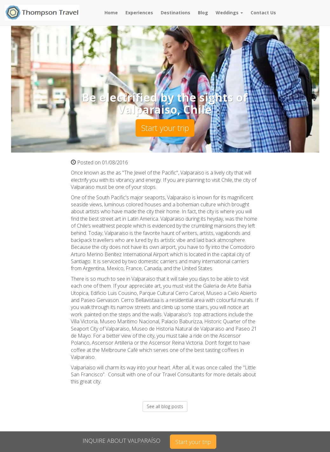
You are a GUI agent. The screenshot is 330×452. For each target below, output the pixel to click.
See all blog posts (165, 406)
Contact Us (263, 13)
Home (111, 13)
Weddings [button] (229, 13)
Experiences (139, 13)
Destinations (175, 13)
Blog (203, 13)
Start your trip (165, 127)
